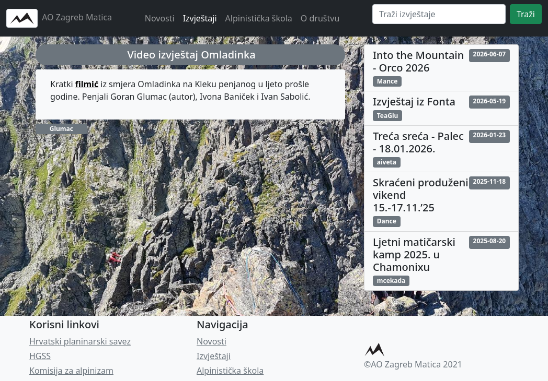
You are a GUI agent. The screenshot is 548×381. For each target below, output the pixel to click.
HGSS (40, 356)
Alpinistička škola (258, 18)
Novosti (160, 18)
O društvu (320, 18)
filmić (86, 84)
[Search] (439, 14)
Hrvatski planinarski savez (80, 341)
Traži (526, 14)
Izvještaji (200, 18)
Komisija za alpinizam (71, 370)
